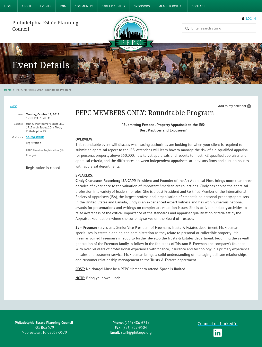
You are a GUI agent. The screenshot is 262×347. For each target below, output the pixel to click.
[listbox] (235, 106)
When (20, 114)
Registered (17, 136)
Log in (251, 18)
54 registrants (35, 137)
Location (18, 123)
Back (13, 106)
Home (7, 90)
